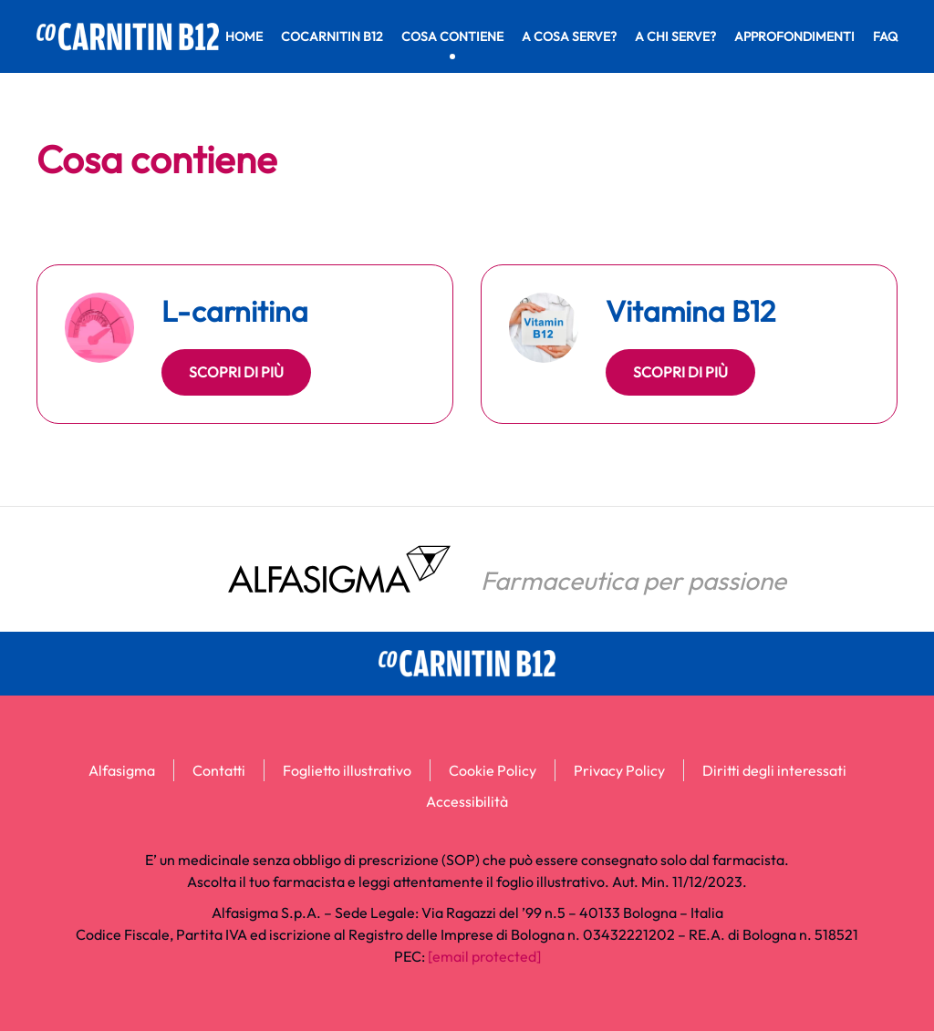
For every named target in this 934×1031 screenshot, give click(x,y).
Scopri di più (236, 372)
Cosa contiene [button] (452, 36)
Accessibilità (467, 801)
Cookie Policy (492, 770)
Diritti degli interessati (774, 770)
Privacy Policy (619, 770)
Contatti (218, 770)
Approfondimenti (794, 36)
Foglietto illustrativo (347, 770)
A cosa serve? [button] (569, 36)
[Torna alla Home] (127, 36)
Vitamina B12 (690, 311)
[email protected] (484, 956)
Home (244, 36)
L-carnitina (234, 311)
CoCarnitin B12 (332, 36)
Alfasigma (121, 770)
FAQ (885, 36)
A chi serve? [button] (675, 36)
